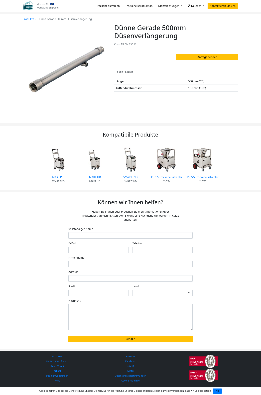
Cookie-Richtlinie (130, 380)
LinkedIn (130, 366)
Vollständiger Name (80, 229)
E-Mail (72, 243)
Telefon (137, 243)
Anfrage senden (207, 57)
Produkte (28, 19)
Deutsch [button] (195, 6)
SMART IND (130, 177)
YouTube (130, 356)
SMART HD (94, 177)
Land (135, 286)
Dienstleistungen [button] (169, 6)
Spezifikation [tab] (125, 72)
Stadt (71, 286)
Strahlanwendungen (57, 375)
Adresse (73, 272)
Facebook (130, 361)
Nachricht (74, 300)
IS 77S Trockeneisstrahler (203, 177)
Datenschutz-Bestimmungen (130, 375)
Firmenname (76, 257)
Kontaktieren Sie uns (223, 6)
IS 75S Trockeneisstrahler (166, 177)
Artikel (57, 370)
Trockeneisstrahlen (108, 6)
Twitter (130, 370)
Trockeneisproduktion (139, 6)
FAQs (57, 380)
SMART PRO (58, 177)
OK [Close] (217, 391)
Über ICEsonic (57, 366)
